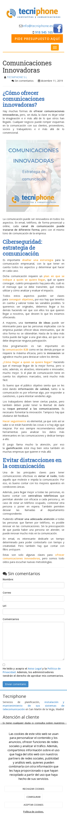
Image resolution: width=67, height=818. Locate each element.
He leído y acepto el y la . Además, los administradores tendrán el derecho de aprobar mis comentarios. (33, 672)
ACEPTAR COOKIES (33, 804)
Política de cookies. (33, 811)
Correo (7, 592)
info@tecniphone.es (37, 26)
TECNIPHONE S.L (17, 77)
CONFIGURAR (33, 796)
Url (4, 606)
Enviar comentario (15, 684)
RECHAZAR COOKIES (33, 788)
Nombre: (8, 579)
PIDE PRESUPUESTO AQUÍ (37, 39)
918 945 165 (44, 32)
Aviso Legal (35, 668)
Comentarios (11, 619)
